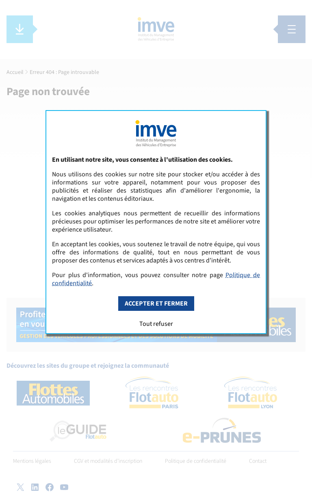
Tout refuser (156, 323)
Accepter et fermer (156, 303)
